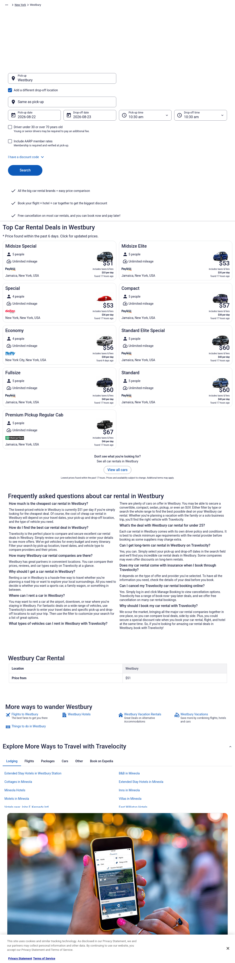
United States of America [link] (77, 5)
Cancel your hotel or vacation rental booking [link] (205, 879)
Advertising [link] (13, 921)
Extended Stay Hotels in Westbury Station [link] (32, 730)
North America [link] (50, 5)
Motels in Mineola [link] (16, 755)
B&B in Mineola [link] (129, 730)
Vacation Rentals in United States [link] (84, 879)
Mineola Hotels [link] (14, 746)
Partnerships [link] (14, 893)
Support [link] (184, 871)
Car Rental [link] (31, 5)
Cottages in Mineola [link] (18, 738)
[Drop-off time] (200, 94)
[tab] (12, 717)
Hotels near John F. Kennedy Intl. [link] (26, 763)
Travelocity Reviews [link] (76, 907)
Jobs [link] (10, 879)
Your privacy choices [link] (134, 907)
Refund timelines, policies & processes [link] (202, 893)
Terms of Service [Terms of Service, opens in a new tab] (44, 958)
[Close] (228, 948)
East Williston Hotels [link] (133, 763)
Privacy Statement (20, 958)
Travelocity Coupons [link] (77, 914)
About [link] (10, 871)
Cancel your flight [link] (189, 886)
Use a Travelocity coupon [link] (194, 900)
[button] (117, 135)
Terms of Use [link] (130, 886)
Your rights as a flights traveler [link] (197, 907)
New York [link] (102, 5)
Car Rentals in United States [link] (81, 900)
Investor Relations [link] (17, 907)
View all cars (117, 426)
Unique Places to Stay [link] (77, 921)
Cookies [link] (127, 879)
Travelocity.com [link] (12, 5)
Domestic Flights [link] (75, 893)
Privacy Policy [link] (130, 871)
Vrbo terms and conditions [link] (137, 893)
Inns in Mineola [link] (129, 746)
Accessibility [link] (129, 900)
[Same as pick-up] (173, 80)
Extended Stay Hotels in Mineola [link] (141, 738)
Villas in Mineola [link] (130, 755)
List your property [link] (17, 886)
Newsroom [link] (13, 900)
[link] (33, 674)
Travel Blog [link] (71, 928)
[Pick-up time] (145, 94)
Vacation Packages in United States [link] (86, 886)
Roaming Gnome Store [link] (20, 914)
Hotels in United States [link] (78, 871)
